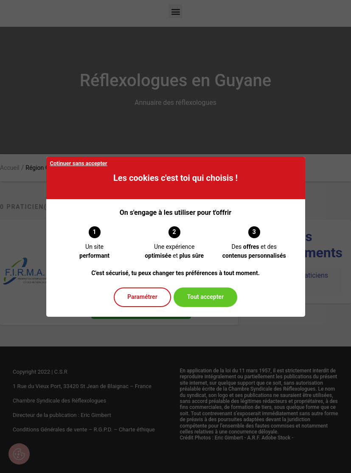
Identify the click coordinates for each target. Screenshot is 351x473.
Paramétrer (142, 296)
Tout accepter (205, 296)
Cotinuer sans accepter (78, 163)
